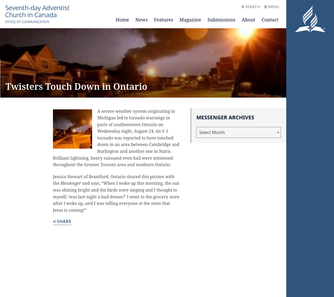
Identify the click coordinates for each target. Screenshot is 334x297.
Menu (271, 6)
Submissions (221, 19)
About (248, 19)
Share (62, 221)
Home (122, 19)
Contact (269, 19)
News (141, 19)
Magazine (190, 19)
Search (251, 6)
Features (163, 19)
